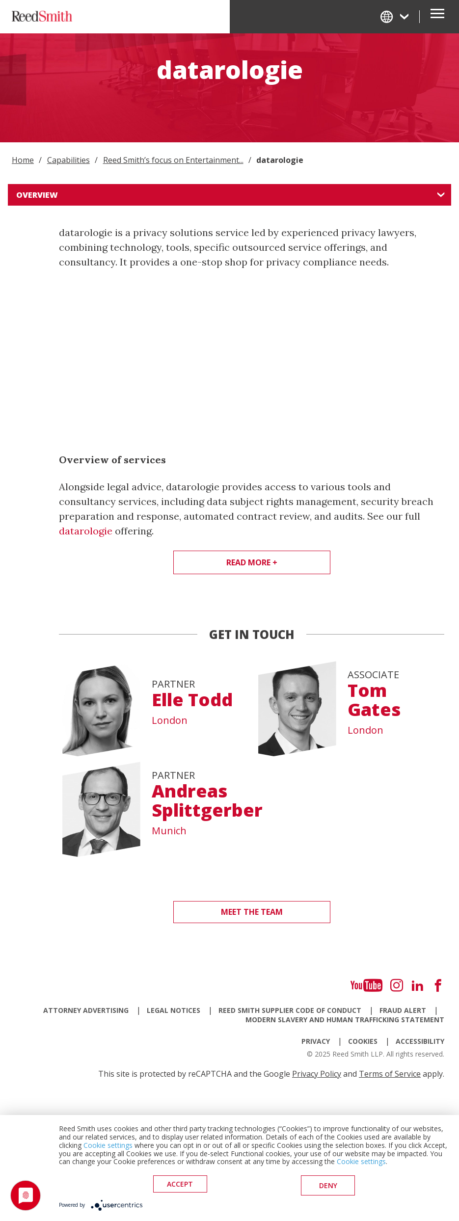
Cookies (363, 1041)
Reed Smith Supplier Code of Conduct (289, 1010)
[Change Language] (395, 16)
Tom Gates (374, 700)
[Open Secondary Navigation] (437, 16)
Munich (169, 831)
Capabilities (68, 160)
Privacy (315, 1041)
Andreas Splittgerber (207, 801)
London (170, 720)
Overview (37, 194)
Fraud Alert (402, 1010)
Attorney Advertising (86, 1010)
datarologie (85, 531)
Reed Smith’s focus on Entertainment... (173, 160)
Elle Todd (192, 700)
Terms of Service (390, 1073)
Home (23, 160)
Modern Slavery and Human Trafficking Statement (344, 1019)
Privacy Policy (316, 1073)
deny (328, 1187)
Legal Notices (173, 1010)
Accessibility (420, 1041)
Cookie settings (108, 1147)
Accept (180, 1187)
